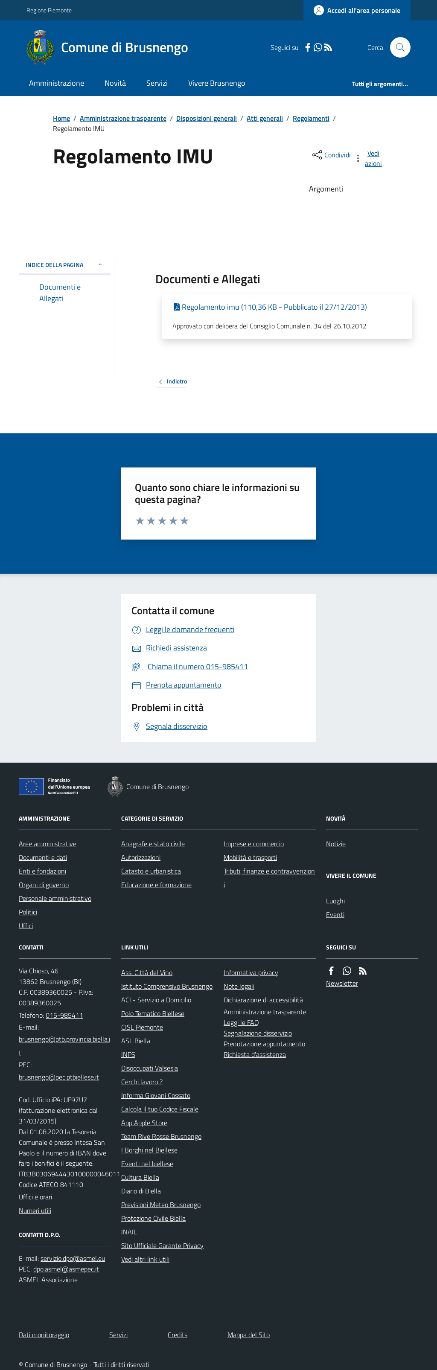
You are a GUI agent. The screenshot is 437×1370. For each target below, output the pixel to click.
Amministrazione (56, 83)
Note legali (239, 986)
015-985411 (64, 1015)
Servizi (157, 83)
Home (61, 118)
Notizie (336, 844)
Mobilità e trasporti (250, 857)
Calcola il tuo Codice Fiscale (159, 1109)
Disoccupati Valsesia (149, 1068)
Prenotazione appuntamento (264, 1044)
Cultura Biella (140, 1177)
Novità (115, 83)
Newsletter (342, 983)
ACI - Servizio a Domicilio (156, 1000)
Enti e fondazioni (42, 871)
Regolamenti (311, 118)
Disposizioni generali (206, 118)
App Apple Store (144, 1122)
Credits (177, 1334)
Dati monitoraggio (44, 1334)
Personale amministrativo (55, 898)
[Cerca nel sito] (397, 47)
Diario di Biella (141, 1191)
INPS (128, 1054)
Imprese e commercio (254, 844)
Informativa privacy (251, 972)
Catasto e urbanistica (151, 871)
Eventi (335, 914)
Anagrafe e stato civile (153, 844)
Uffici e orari (35, 1197)
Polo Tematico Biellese (152, 1013)
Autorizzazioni (140, 857)
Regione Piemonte (49, 10)
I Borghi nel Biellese (149, 1150)
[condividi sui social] (331, 155)
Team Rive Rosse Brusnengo (161, 1136)
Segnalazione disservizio (258, 1033)
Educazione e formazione (156, 884)
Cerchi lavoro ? (142, 1082)
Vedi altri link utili (145, 1259)
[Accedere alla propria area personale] (357, 10)
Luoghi (335, 901)
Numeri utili (35, 1210)
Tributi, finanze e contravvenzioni (269, 878)
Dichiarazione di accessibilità (263, 1000)
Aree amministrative (47, 844)
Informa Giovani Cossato (155, 1095)
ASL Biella (135, 1041)
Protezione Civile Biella (153, 1218)
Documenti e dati (43, 857)
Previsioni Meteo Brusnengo (161, 1204)
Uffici (26, 925)
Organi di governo (44, 884)
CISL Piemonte (142, 1027)
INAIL (129, 1232)
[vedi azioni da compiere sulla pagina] (369, 158)
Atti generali (265, 118)
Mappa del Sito (248, 1334)
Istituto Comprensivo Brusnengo (167, 986)
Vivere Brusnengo (216, 83)
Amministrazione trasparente (123, 118)
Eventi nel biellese (147, 1163)
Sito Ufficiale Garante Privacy (162, 1245)
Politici (28, 912)
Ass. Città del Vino (146, 972)
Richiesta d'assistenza (255, 1054)
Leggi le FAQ (241, 1022)
